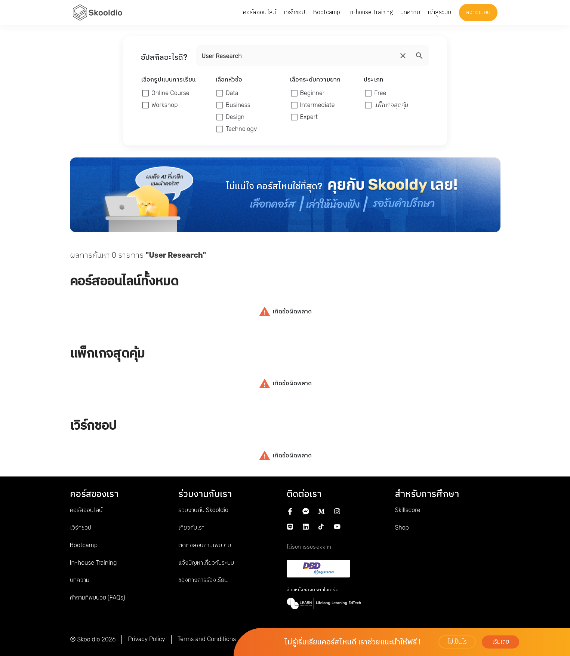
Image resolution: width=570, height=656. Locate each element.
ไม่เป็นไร (457, 641)
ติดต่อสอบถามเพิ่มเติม (204, 545)
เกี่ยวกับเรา (191, 527)
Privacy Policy (146, 639)
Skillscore (407, 510)
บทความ (79, 579)
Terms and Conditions (207, 639)
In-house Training (93, 562)
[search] (403, 56)
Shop (402, 527)
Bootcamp (84, 545)
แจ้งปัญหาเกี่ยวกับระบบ (206, 562)
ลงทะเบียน (478, 12)
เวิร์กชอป (80, 527)
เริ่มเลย (500, 641)
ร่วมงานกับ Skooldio (203, 510)
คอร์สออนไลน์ (86, 510)
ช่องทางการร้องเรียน (203, 579)
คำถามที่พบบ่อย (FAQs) (97, 597)
